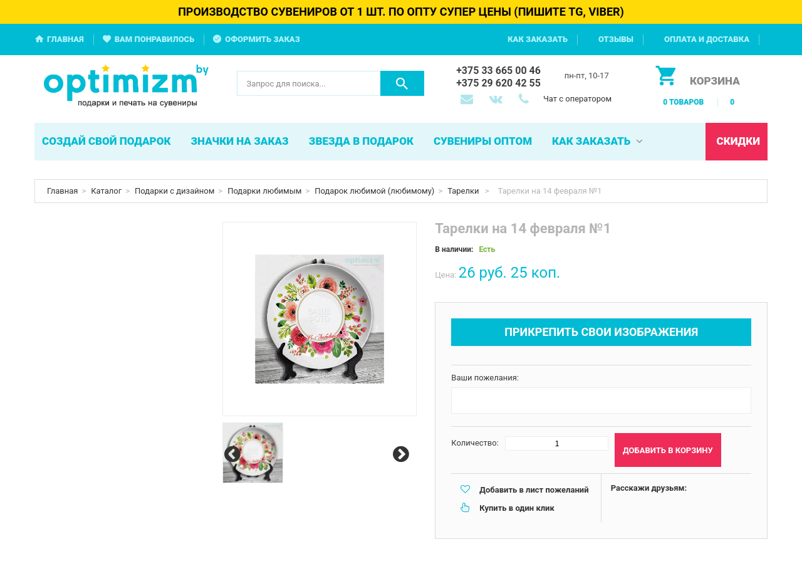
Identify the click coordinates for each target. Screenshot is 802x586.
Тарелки (464, 191)
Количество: (475, 442)
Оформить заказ (262, 39)
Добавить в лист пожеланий (533, 489)
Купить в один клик (516, 508)
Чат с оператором (577, 98)
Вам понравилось (155, 39)
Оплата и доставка (706, 39)
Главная (65, 39)
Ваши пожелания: (485, 377)
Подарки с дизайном (174, 191)
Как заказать (538, 39)
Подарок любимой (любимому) (374, 191)
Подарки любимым (264, 191)
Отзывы (615, 39)
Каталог (106, 191)
